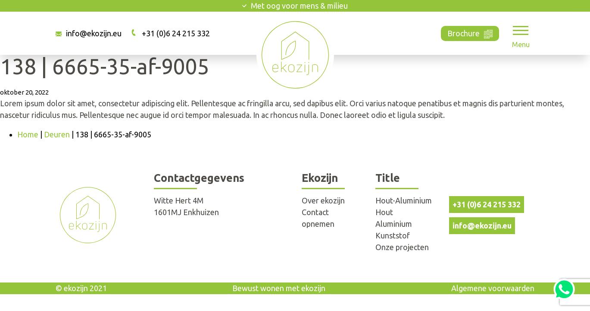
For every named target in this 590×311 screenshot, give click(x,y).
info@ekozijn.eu (94, 33)
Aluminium (393, 223)
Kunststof (392, 235)
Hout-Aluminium (403, 200)
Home (27, 134)
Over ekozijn (323, 200)
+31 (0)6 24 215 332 (176, 33)
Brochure (470, 33)
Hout (384, 212)
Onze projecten (402, 247)
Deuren (57, 134)
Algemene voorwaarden (492, 288)
